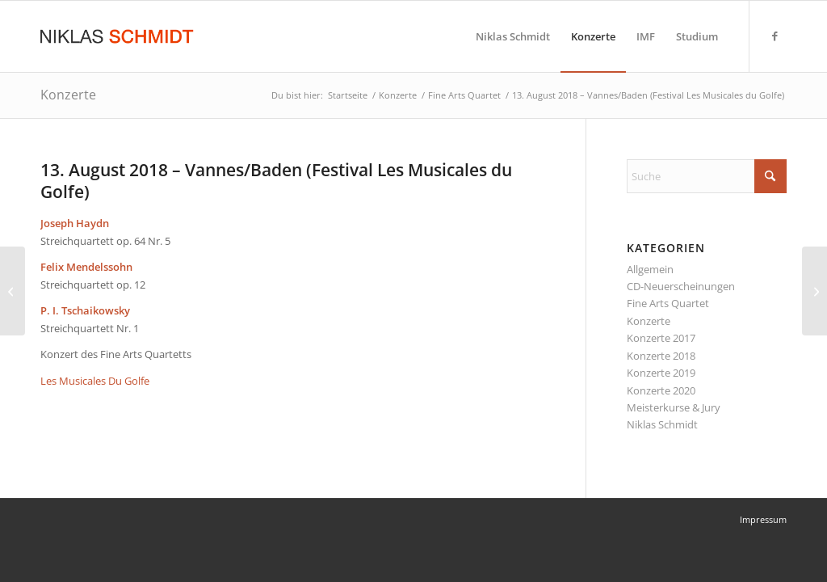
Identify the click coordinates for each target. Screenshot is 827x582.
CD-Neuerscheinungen (681, 286)
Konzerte (68, 94)
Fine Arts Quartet (668, 303)
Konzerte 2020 (661, 390)
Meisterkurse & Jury (673, 407)
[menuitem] (512, 36)
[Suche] (707, 176)
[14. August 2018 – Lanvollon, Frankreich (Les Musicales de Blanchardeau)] (814, 291)
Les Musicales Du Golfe (94, 380)
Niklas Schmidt (662, 424)
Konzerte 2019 (661, 372)
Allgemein (650, 269)
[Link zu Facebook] (774, 35)
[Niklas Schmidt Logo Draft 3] (117, 36)
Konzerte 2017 (661, 338)
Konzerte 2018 (661, 355)
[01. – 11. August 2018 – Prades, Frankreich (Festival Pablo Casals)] (12, 291)
